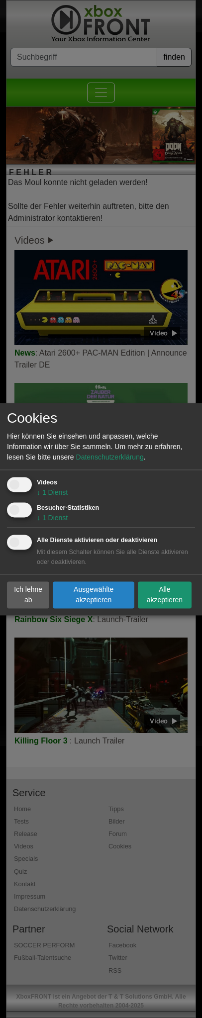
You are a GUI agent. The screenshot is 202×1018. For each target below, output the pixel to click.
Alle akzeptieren (165, 594)
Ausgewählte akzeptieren (93, 594)
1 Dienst (52, 492)
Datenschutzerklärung (110, 457)
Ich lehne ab (28, 594)
